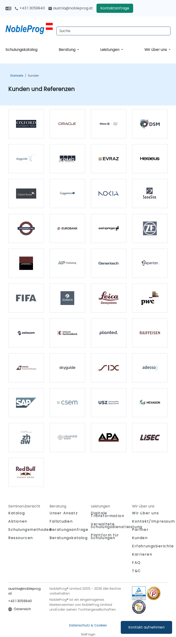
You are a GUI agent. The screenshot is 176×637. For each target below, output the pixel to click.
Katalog (16, 513)
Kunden (33, 76)
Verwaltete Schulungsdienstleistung (116, 525)
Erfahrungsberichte (153, 546)
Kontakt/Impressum (153, 521)
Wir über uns (156, 49)
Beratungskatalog (69, 537)
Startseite (16, 76)
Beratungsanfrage (69, 529)
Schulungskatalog (21, 49)
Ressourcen (20, 537)
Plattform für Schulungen (105, 536)
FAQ (136, 562)
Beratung (67, 49)
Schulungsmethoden (30, 529)
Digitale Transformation (107, 514)
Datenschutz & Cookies (88, 625)
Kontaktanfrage (114, 8)
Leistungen (110, 49)
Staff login (88, 634)
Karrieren (142, 554)
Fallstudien (61, 521)
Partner (140, 529)
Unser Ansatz (64, 513)
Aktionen (17, 521)
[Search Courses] (113, 31)
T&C (136, 570)
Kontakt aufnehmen (146, 627)
